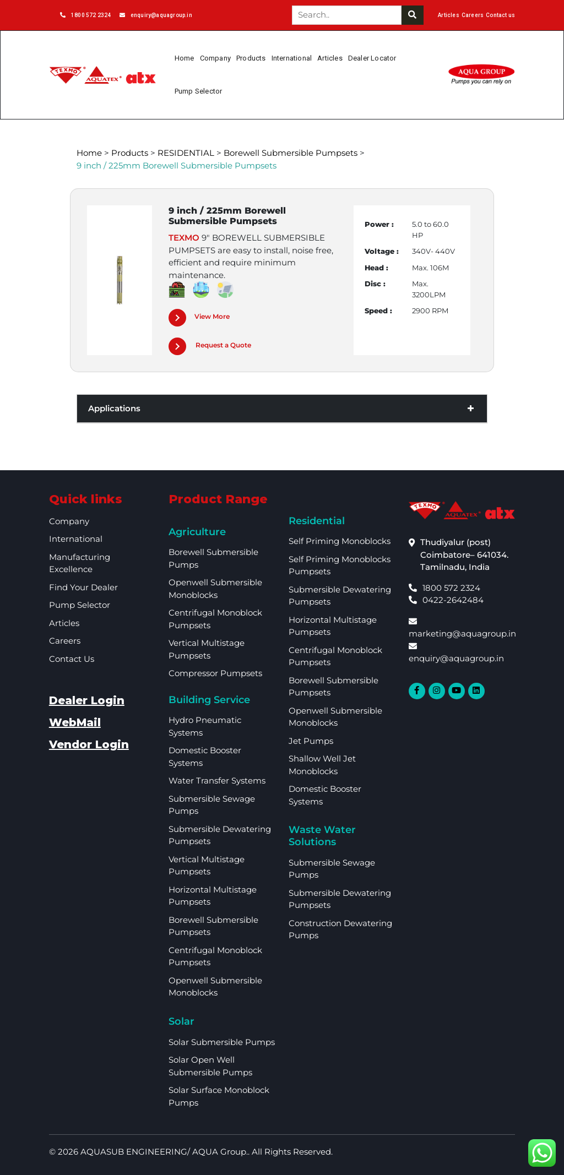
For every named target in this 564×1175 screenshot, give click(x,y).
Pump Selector (199, 91)
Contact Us (71, 659)
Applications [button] (282, 408)
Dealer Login (86, 700)
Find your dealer (83, 587)
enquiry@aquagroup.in (156, 15)
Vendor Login (89, 744)
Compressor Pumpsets (215, 673)
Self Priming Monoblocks (340, 541)
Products (251, 58)
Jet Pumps (311, 741)
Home (184, 58)
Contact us (500, 15)
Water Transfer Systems (217, 780)
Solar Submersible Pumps (222, 1042)
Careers (473, 15)
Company (215, 58)
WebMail (75, 722)
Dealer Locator (372, 58)
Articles (448, 15)
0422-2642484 (446, 600)
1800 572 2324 (85, 15)
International (292, 58)
